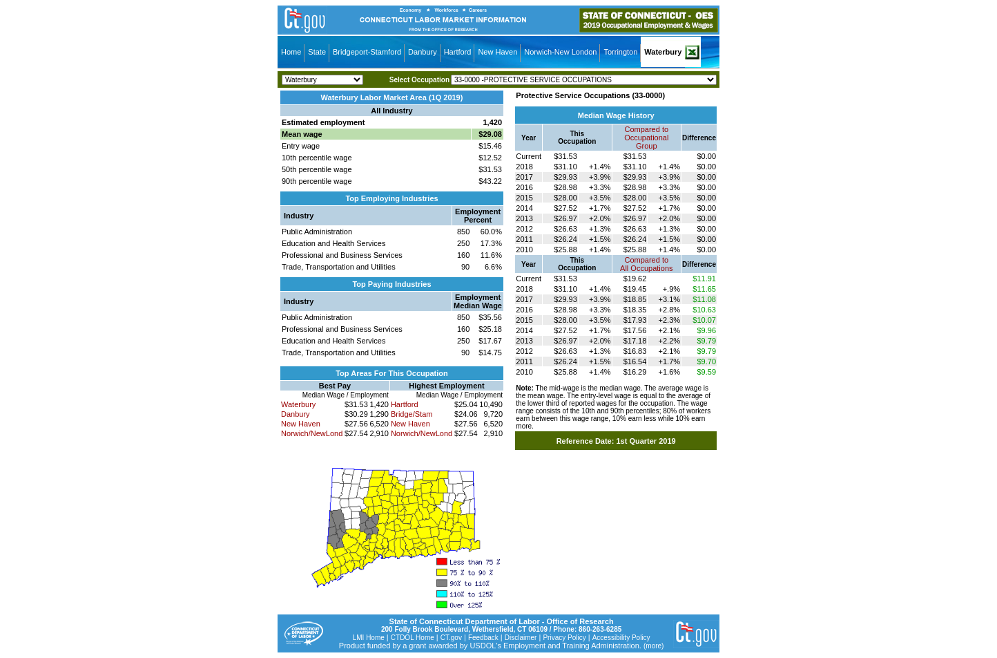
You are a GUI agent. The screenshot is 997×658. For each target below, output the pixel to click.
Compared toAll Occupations (646, 264)
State (317, 52)
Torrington (620, 52)
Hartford (458, 52)
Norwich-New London (560, 52)
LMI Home (369, 637)
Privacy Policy (564, 637)
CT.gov (451, 637)
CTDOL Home (412, 637)
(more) (653, 646)
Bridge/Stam (412, 414)
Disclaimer (521, 637)
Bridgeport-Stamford (367, 52)
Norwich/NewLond (311, 433)
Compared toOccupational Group (646, 137)
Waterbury (662, 52)
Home (291, 52)
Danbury (422, 52)
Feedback (483, 637)
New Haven (497, 52)
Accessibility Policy (621, 637)
